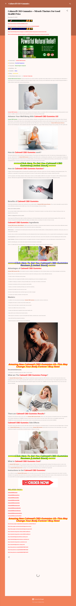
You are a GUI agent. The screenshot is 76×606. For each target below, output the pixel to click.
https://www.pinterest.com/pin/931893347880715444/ (18, 547)
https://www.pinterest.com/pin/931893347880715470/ (18, 552)
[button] (67, 11)
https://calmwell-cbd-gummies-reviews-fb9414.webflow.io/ (19, 534)
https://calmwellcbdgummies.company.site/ (16, 544)
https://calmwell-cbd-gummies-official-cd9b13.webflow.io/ (19, 531)
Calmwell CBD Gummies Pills (13, 271)
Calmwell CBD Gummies (19, 3)
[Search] (70, 4)
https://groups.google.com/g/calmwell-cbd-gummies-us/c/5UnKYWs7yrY (22, 523)
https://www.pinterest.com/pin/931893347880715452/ (18, 549)
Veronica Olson (41, 602)
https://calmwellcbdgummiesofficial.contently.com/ (18, 536)
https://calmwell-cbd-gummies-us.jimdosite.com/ (17, 541)
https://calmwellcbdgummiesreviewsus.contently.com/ (18, 539)
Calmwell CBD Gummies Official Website (16, 225)
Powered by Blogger (38, 599)
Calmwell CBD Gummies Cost (16, 467)
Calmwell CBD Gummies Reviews (57, 122)
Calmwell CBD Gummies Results (34, 416)
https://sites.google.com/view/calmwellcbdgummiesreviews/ (19, 526)
